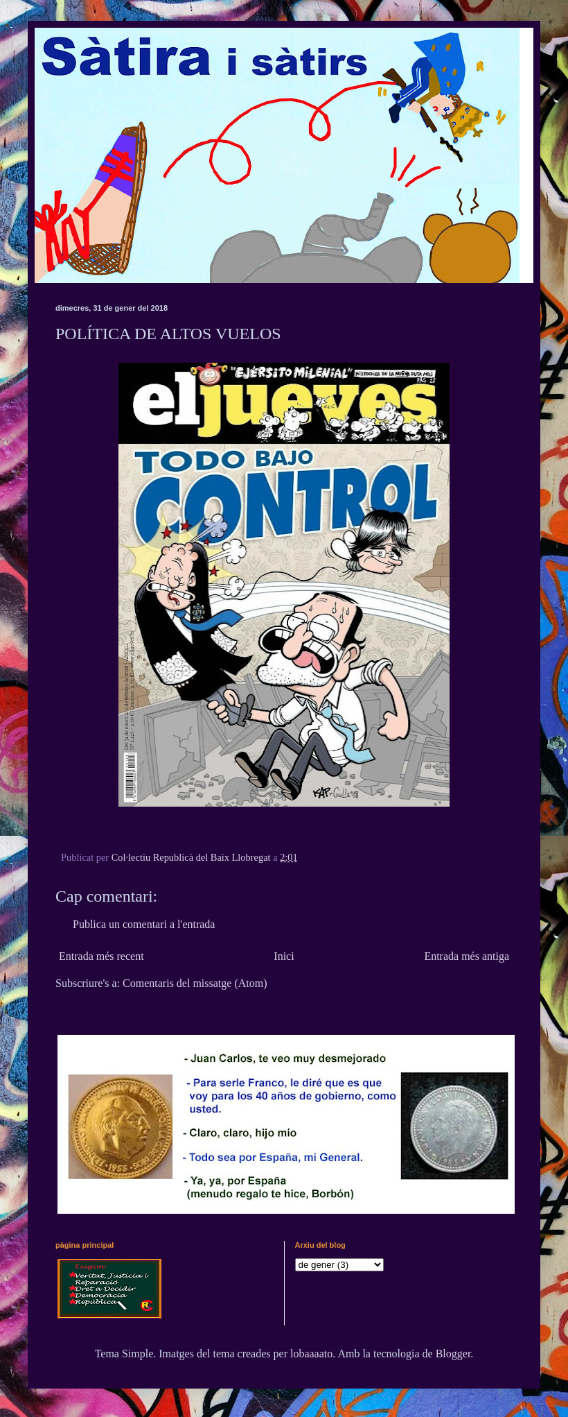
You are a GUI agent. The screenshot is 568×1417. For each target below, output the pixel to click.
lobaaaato (311, 1353)
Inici (284, 956)
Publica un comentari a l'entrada (144, 924)
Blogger (453, 1353)
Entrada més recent (101, 956)
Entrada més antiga (466, 956)
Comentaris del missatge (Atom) (195, 983)
